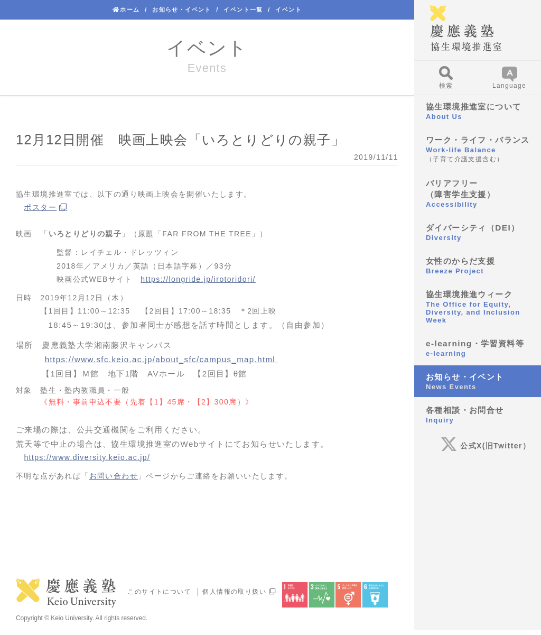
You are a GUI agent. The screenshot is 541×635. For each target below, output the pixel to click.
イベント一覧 (243, 9)
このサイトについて (159, 591)
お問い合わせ (113, 476)
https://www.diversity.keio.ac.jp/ (87, 457)
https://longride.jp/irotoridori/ (198, 279)
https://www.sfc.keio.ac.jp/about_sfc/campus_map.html (161, 359)
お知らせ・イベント (181, 9)
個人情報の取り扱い (239, 591)
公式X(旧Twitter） (485, 445)
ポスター (40, 207)
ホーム (126, 9)
